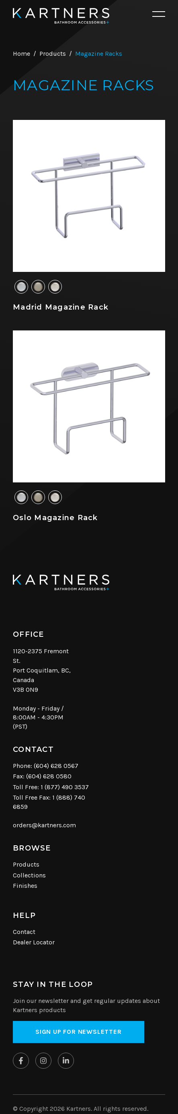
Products (26, 864)
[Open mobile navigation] (158, 14)
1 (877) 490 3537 (65, 787)
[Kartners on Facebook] (21, 1061)
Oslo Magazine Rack (55, 517)
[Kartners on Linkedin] (66, 1061)
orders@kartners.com (44, 825)
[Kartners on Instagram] (43, 1061)
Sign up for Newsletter (78, 1031)
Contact (24, 932)
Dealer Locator (34, 942)
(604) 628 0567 (56, 766)
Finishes (25, 885)
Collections (29, 875)
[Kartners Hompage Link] (61, 16)
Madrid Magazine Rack (60, 307)
